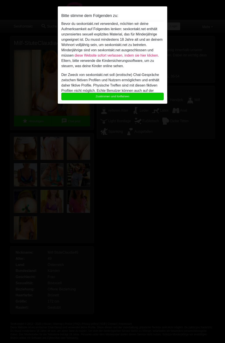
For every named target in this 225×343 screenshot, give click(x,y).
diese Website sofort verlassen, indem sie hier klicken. (116, 55)
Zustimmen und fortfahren (112, 96)
